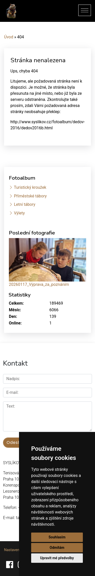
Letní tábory (24, 204)
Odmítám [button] (57, 548)
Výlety (19, 213)
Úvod (8, 37)
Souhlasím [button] (57, 537)
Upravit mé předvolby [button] (57, 558)
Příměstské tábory (30, 196)
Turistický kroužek (30, 187)
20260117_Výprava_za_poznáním (39, 284)
